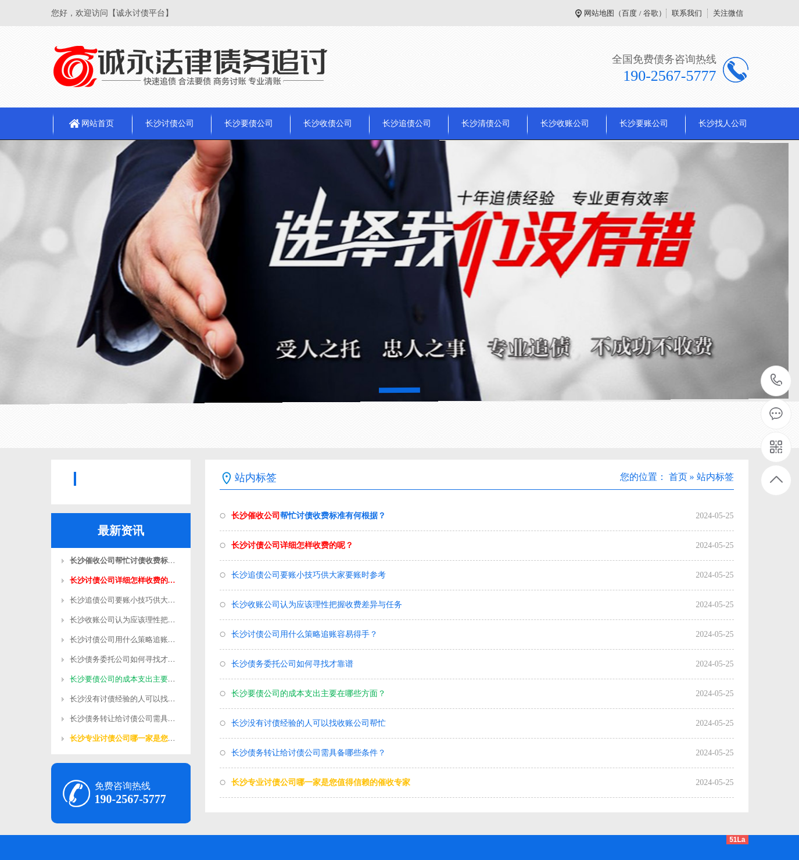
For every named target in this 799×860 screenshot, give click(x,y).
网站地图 (599, 13)
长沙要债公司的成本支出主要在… (126, 679)
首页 (678, 477)
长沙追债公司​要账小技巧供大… (122, 600)
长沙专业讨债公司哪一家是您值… (126, 738)
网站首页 (97, 123)
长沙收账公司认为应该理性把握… (126, 619)
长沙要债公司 (248, 123)
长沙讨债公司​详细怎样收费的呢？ (292, 545)
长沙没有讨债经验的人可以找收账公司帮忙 (308, 723)
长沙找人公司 (722, 123)
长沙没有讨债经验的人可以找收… (126, 698)
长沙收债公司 (327, 123)
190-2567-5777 (776, 380)
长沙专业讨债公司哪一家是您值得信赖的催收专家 (320, 782)
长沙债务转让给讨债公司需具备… (126, 718)
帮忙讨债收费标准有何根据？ (308, 515)
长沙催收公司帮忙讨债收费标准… (126, 560)
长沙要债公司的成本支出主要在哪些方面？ (308, 693)
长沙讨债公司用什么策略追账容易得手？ (304, 634)
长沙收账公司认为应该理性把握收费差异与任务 (316, 604)
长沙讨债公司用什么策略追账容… (126, 639)
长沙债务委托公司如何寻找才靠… (126, 659)
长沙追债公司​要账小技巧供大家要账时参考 (308, 575)
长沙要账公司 (643, 123)
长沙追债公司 (406, 123)
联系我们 (687, 13)
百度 (629, 13)
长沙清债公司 (485, 123)
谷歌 (650, 13)
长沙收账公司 (564, 123)
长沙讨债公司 (169, 123)
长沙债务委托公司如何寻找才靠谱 (292, 664)
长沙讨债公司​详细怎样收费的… (122, 580)
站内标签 (715, 477)
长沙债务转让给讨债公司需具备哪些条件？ (308, 752)
